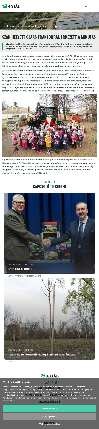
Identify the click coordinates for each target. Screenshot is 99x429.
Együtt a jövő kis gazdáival (20, 269)
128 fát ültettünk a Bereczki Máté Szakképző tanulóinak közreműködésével (41, 355)
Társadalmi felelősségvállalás (21, 27)
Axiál (4, 27)
